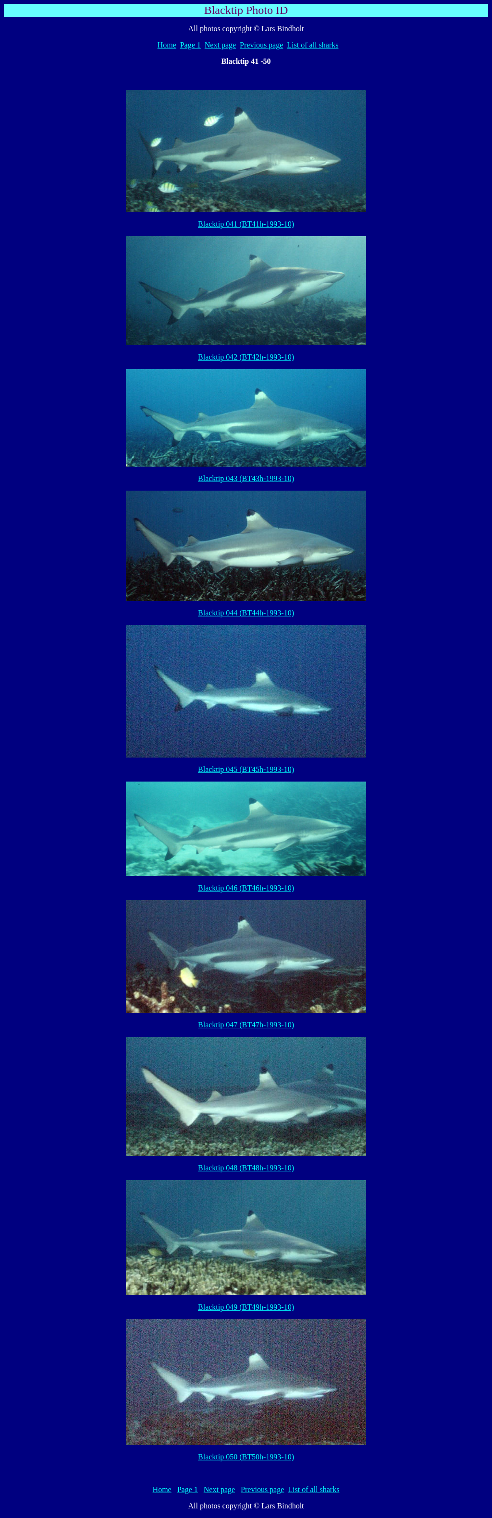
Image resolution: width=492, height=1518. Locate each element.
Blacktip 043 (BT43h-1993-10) (246, 478)
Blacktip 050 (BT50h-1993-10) (246, 1457)
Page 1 (190, 45)
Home (167, 45)
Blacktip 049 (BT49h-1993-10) (246, 1307)
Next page (220, 45)
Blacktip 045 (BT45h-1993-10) (246, 769)
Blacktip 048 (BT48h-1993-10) (246, 1168)
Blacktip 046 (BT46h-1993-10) (246, 888)
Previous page (261, 45)
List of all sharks (312, 45)
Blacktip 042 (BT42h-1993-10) (246, 357)
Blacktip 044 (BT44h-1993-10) (246, 613)
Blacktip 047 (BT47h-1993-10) (246, 1025)
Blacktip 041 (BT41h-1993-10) (246, 224)
